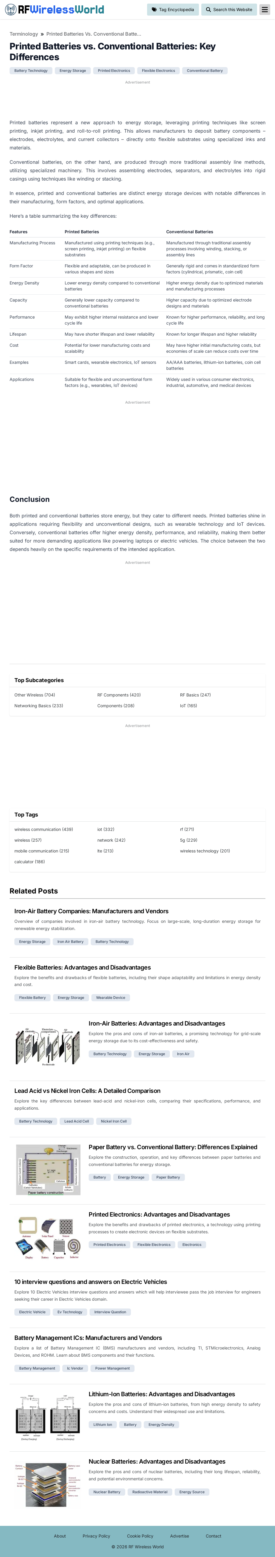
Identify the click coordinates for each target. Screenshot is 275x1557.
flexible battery (32, 997)
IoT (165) (188, 705)
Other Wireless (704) (34, 694)
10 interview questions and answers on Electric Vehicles (90, 1281)
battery (99, 1177)
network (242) (111, 840)
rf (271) (187, 829)
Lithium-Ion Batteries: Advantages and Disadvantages (162, 1394)
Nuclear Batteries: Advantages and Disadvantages (157, 1461)
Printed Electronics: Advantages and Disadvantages (159, 1214)
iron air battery (71, 941)
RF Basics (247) (195, 694)
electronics (191, 1244)
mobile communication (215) (41, 850)
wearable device (110, 997)
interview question (110, 1312)
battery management (37, 1368)
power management (112, 1368)
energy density (161, 1424)
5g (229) (188, 840)
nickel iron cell (114, 1121)
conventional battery (205, 70)
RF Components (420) (119, 694)
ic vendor (75, 1368)
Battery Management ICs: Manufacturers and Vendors (88, 1337)
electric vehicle (32, 1312)
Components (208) (116, 705)
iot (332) (105, 829)
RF (54, 9)
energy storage (73, 70)
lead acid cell (76, 1121)
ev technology (70, 1312)
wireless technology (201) (205, 850)
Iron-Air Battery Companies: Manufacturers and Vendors (91, 911)
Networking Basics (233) (38, 705)
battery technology (31, 70)
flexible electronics (158, 70)
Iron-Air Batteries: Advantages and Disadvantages (157, 1023)
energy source (192, 1492)
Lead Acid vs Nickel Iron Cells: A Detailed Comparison (87, 1090)
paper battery (168, 1177)
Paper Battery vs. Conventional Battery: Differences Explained (173, 1147)
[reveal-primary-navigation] (264, 9)
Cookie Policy (140, 1535)
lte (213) (105, 850)
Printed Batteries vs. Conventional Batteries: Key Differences (94, 34)
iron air (183, 1054)
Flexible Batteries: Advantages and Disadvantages (82, 967)
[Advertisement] (137, 98)
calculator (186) (29, 861)
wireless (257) (28, 840)
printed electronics (114, 70)
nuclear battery (106, 1492)
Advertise (179, 1535)
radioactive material (149, 1492)
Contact (213, 1535)
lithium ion (102, 1424)
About (60, 1535)
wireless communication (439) (43, 829)
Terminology (24, 34)
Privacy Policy (96, 1535)
